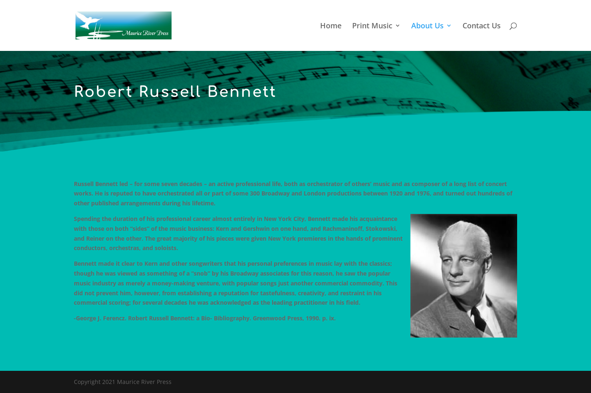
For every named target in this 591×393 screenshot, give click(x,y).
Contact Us (482, 26)
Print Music (372, 26)
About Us (427, 26)
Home (330, 26)
